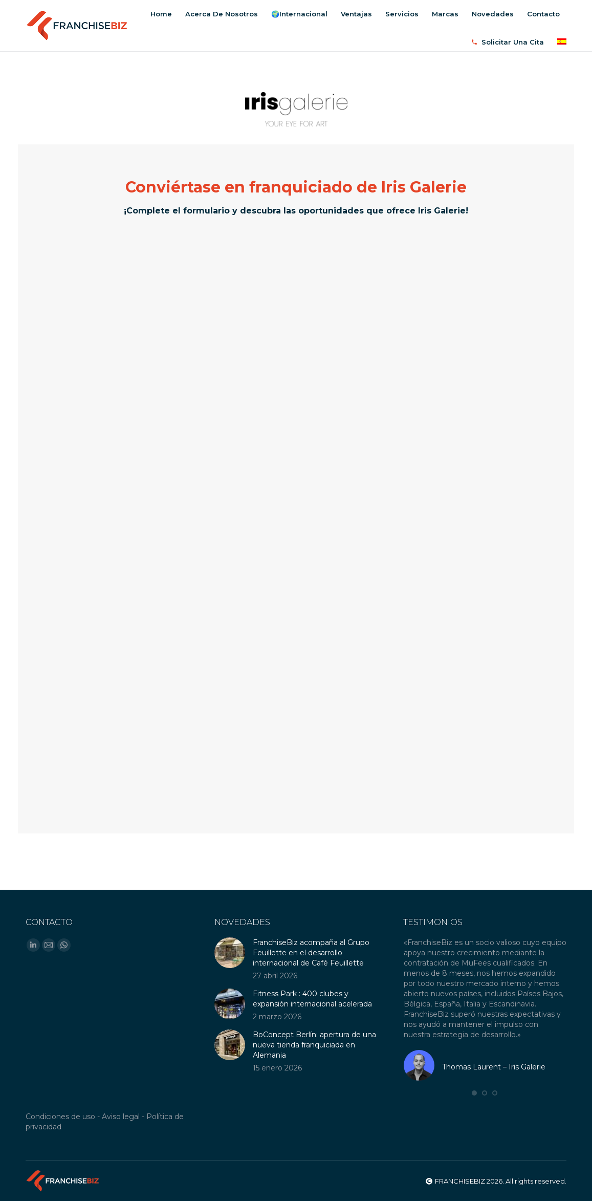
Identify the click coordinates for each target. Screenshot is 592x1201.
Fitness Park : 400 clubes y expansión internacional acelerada (312, 999)
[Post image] (229, 952)
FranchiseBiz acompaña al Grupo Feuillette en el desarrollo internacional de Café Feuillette (311, 953)
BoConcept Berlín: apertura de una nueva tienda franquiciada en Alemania (314, 1045)
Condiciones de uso (60, 1116)
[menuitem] (161, 14)
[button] (474, 1093)
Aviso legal (121, 1116)
